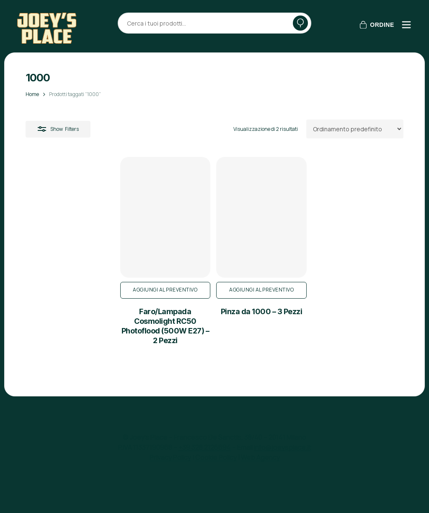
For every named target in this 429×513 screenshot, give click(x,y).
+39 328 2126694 (204, 447)
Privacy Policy (170, 457)
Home (32, 94)
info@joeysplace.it (282, 447)
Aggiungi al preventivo (86, 329)
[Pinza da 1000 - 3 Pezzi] (214, 237)
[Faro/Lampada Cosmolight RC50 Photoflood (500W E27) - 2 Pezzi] (86, 237)
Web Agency (260, 457)
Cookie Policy (216, 457)
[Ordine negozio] (354, 129)
